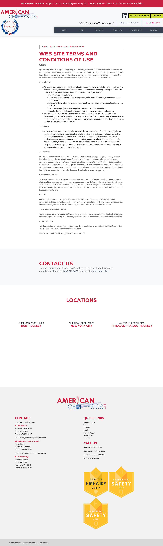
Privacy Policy (89, 433)
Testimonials (136, 30)
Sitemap (86, 438)
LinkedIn (86, 427)
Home (63, 30)
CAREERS (157, 16)
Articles (86, 430)
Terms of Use (88, 435)
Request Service (129, 23)
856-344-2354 (26, 449)
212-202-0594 (26, 468)
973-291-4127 (26, 434)
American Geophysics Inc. (25, 542)
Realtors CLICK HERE (139, 16)
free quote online (103, 271)
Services (100, 30)
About (81, 30)
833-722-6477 (153, 23)
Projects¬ (118, 30)
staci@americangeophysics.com (33, 437)
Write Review (88, 425)
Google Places (89, 422)
